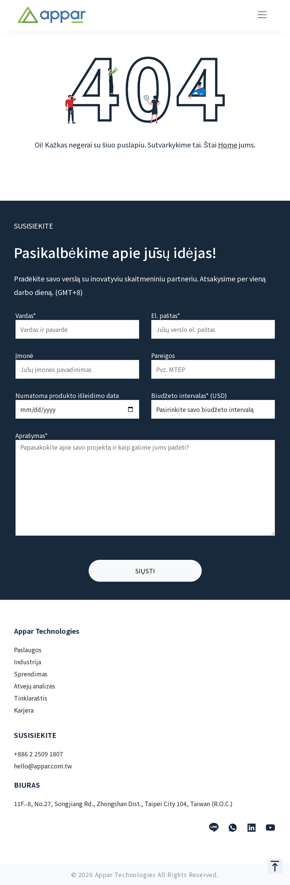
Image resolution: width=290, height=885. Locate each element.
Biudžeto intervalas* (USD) (189, 395)
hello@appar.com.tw (43, 765)
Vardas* (25, 315)
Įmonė (24, 355)
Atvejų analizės (34, 685)
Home (227, 144)
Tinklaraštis (30, 697)
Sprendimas (31, 673)
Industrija (27, 661)
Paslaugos (27, 649)
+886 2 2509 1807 (38, 753)
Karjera (24, 709)
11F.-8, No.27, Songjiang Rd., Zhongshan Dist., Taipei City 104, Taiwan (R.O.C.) (123, 803)
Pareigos (163, 355)
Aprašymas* (31, 435)
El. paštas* (165, 315)
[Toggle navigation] (262, 15)
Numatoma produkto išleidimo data (67, 395)
